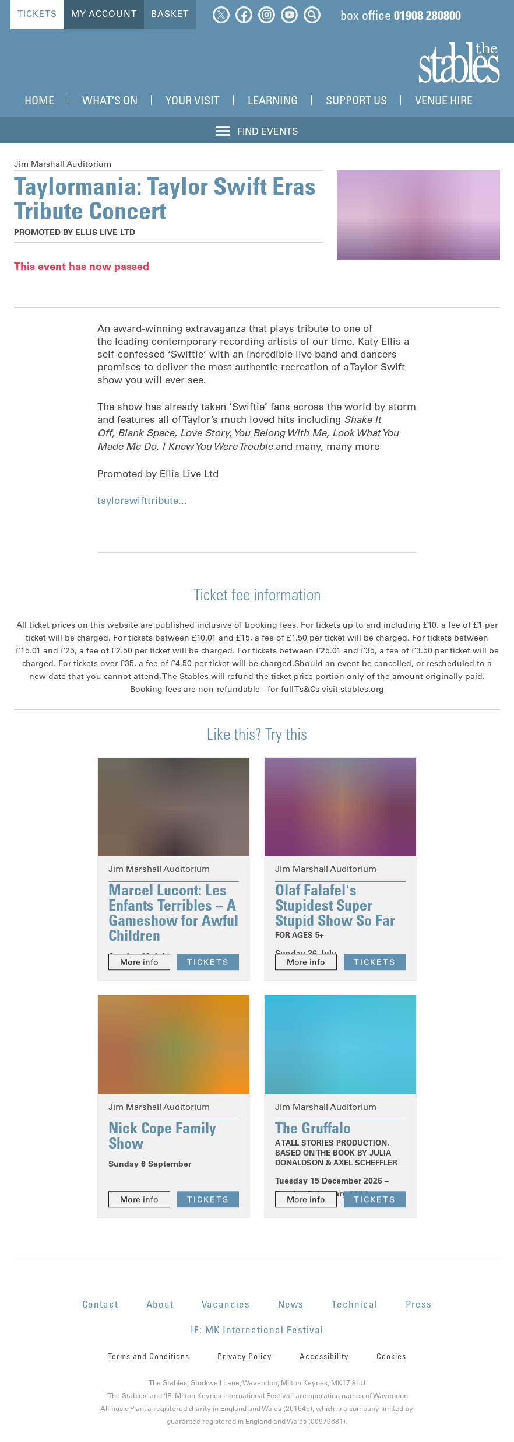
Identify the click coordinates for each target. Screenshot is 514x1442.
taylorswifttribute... (142, 500)
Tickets (37, 13)
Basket (170, 13)
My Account (104, 13)
